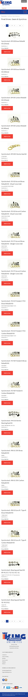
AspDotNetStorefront (11, 695)
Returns (3, 663)
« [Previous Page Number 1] (3, 26)
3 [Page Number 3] (10, 25)
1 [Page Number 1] (5, 25)
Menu (3, 12)
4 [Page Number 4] (12, 25)
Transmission (4, 16)
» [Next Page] (23, 26)
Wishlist (4, 658)
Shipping (4, 661)
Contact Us (4, 654)
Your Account (5, 660)
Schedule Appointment (6, 670)
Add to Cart (7, 51)
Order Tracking (5, 656)
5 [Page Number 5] (15, 25)
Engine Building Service (7, 672)
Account (24, 1)
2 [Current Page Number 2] (7, 26)
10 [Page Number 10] (20, 25)
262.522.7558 (14, 644)
